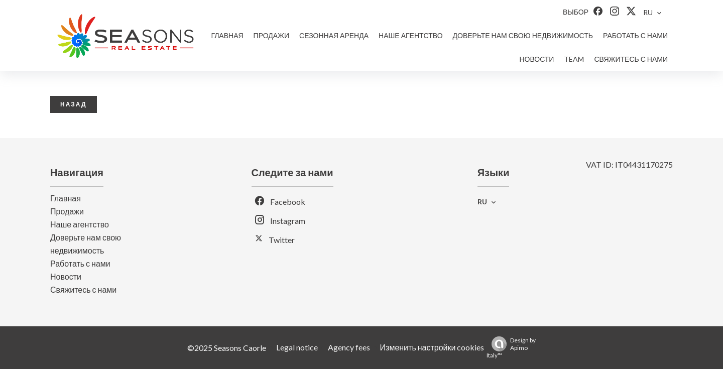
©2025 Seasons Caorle (226, 347)
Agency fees (349, 347)
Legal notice (297, 347)
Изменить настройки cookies (432, 347)
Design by (511, 347)
